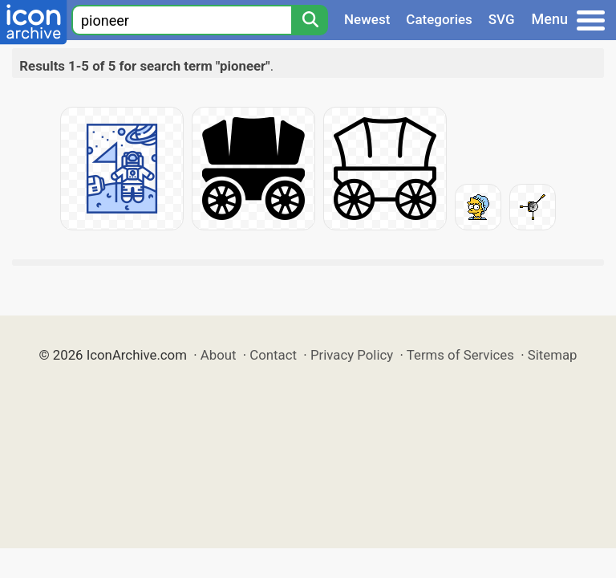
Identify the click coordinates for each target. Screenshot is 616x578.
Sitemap (553, 355)
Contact (273, 355)
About (219, 355)
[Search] (309, 20)
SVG (501, 19)
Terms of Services (460, 355)
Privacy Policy (351, 355)
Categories (439, 19)
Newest (367, 19)
